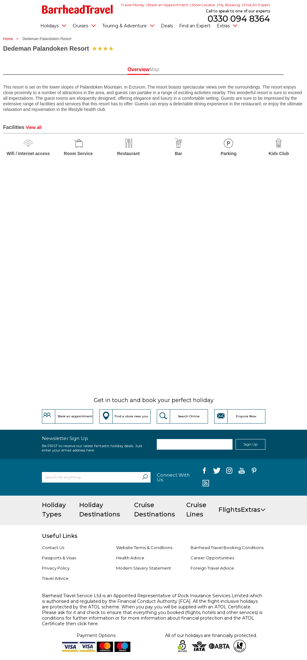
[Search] (145, 477)
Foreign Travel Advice (212, 568)
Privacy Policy (56, 568)
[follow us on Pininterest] (254, 472)
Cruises (84, 25)
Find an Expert (194, 26)
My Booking (229, 4)
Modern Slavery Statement (143, 568)
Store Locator (203, 4)
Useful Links (59, 536)
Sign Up (250, 444)
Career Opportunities (212, 557)
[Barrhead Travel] (77, 9)
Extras (227, 25)
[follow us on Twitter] (216, 472)
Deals (167, 26)
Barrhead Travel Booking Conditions (227, 547)
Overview (126, 69)
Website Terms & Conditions (144, 547)
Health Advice (130, 557)
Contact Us (53, 547)
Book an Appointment (168, 4)
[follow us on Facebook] (204, 472)
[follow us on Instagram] (229, 472)
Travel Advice (55, 578)
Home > (12, 39)
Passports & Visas (59, 557)
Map (180, 69)
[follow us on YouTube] (241, 472)
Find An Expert (256, 4)
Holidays (53, 25)
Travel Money (133, 4)
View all (34, 127)
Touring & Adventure (128, 25)
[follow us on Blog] (206, 483)
